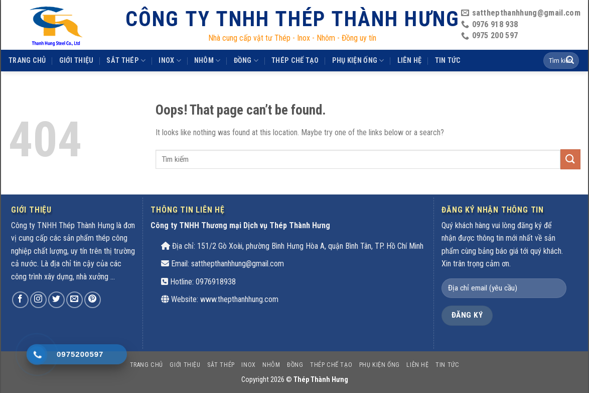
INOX (170, 60)
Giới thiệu (76, 60)
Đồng (246, 60)
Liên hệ (409, 60)
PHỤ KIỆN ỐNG (358, 60)
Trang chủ (27, 60)
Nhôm (207, 60)
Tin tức (448, 60)
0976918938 (216, 281)
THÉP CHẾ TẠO (295, 60)
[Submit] (570, 159)
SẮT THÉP (125, 60)
